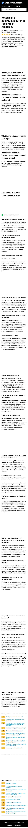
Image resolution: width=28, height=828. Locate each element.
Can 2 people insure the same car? (14, 716)
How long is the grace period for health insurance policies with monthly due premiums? (15, 724)
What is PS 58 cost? (11, 783)
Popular (10, 6)
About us (9, 825)
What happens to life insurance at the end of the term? (16, 790)
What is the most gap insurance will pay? (16, 728)
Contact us (17, 6)
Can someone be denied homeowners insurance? (15, 720)
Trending (3, 6)
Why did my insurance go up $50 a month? (16, 805)
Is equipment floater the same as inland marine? (15, 738)
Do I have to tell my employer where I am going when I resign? (16, 812)
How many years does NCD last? (14, 748)
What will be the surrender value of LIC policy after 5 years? (15, 741)
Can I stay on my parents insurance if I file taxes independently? (16, 745)
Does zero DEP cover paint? (13, 799)
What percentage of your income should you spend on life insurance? (15, 734)
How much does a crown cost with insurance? (14, 787)
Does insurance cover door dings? (14, 730)
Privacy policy (17, 825)
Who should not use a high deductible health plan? (15, 809)
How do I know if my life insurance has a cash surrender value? (15, 794)
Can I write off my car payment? (13, 802)
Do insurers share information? (13, 796)
